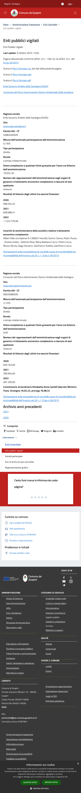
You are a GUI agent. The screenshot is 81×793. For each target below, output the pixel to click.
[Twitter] (71, 578)
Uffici (8, 608)
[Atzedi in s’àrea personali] (62, 4)
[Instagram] (71, 581)
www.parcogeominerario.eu (17, 286)
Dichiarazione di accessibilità (19, 753)
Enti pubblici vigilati (14, 450)
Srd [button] (71, 4)
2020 (6, 417)
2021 (6, 411)
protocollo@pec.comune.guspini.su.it (19, 717)
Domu (6, 24)
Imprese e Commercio (55, 613)
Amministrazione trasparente (19, 734)
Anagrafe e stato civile (56, 598)
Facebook (9, 431)
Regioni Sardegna (12, 3)
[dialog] (40, 777)
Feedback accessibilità (16, 758)
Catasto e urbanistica (55, 621)
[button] (40, 788)
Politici (9, 617)
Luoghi (49, 666)
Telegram (46, 431)
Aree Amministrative (15, 603)
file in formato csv (22, 68)
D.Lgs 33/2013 (10, 62)
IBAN (4, 707)
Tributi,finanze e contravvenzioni (21, 653)
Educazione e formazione (17, 643)
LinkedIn (58, 431)
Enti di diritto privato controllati (19, 462)
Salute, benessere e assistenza (20, 663)
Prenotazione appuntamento (59, 686)
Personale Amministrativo (18, 622)
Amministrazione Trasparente (26, 24)
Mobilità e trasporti (54, 630)
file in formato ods (22, 74)
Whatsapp (33, 431)
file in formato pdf (22, 80)
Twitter (21, 431)
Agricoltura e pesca (15, 672)
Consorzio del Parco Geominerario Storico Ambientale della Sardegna (38, 92)
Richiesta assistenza (55, 701)
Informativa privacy (15, 744)
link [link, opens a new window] (66, 777)
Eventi (49, 671)
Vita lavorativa (52, 608)
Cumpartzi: (10, 426)
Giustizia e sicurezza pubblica (19, 648)
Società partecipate (14, 456)
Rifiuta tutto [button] (51, 782)
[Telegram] (64, 585)
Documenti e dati (14, 627)
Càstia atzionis (10, 437)
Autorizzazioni (12, 668)
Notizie (49, 644)
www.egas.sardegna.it (14, 126)
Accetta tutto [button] (30, 782)
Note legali (11, 749)
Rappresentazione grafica (16, 467)
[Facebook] (64, 578)
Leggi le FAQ (51, 696)
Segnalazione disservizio (57, 691)
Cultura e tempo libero (56, 603)
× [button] (78, 764)
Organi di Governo (14, 598)
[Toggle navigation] (5, 12)
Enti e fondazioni (13, 613)
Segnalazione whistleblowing (19, 739)
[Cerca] (75, 13)
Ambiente (10, 658)
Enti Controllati (50, 24)
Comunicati (51, 648)
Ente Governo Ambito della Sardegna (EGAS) (25, 86)
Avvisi (48, 653)
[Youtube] (64, 581)
